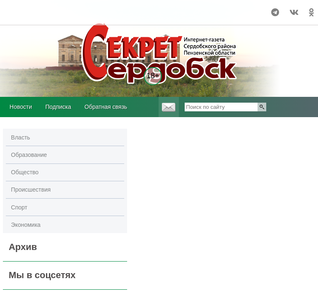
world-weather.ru (18, 9)
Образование (29, 154)
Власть (20, 137)
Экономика (26, 224)
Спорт (19, 207)
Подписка (58, 106)
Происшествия (31, 189)
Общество (25, 172)
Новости (21, 106)
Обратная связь (105, 106)
